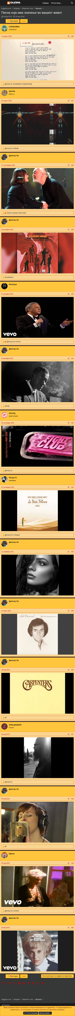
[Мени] (4, 3)
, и (18, 84)
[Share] (68, 36)
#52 (72, 423)
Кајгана (6, 1005)
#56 (72, 670)
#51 (72, 358)
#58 (72, 799)
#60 (72, 927)
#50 (72, 294)
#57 (72, 734)
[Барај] (71, 3)
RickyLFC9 (8, 17)
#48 (72, 165)
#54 (72, 552)
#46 (72, 36)
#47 (72, 101)
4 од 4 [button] (24, 21)
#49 (72, 230)
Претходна (12, 21)
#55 (72, 611)
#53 (72, 487)
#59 (72, 863)
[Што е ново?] (66, 3)
